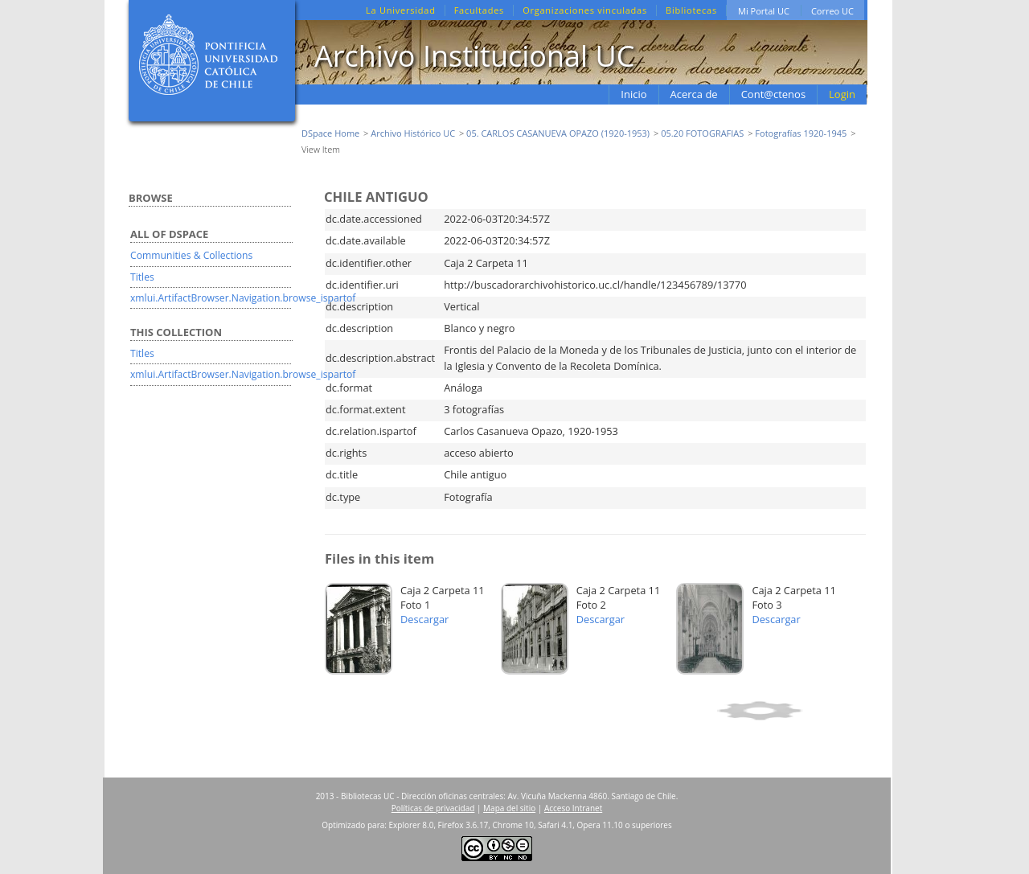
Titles (142, 277)
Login (842, 94)
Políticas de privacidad (433, 808)
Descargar (424, 619)
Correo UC (832, 11)
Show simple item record (789, 711)
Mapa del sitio (509, 808)
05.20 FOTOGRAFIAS (702, 133)
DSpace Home (330, 133)
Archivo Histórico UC (413, 133)
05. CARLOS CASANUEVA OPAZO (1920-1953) (558, 133)
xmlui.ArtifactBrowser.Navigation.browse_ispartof (242, 298)
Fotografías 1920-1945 (801, 133)
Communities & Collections (191, 255)
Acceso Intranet (573, 808)
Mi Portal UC (763, 11)
